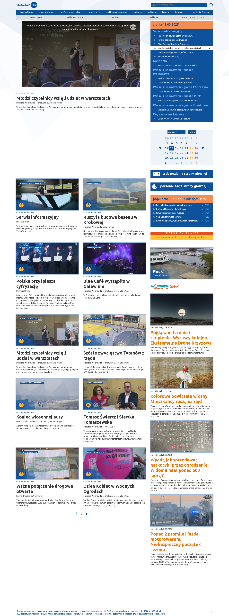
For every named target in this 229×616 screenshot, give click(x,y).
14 (186, 148)
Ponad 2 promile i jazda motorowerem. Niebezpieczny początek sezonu (175, 541)
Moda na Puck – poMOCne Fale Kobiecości (178, 100)
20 (181, 153)
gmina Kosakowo (94, 383)
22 (191, 153)
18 (172, 153)
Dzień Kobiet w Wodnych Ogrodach (108, 489)
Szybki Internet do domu (193, 17)
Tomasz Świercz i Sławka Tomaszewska (108, 419)
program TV (94, 12)
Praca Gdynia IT (114, 17)
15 (191, 148)
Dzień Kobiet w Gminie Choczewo (174, 91)
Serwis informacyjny (37, 217)
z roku (204, 199)
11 (172, 148)
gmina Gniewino (94, 247)
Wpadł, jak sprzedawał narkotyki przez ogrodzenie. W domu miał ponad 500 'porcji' (179, 467)
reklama (152, 12)
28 (186, 138)
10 (167, 148)
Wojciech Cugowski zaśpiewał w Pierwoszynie (180, 110)
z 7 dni (177, 199)
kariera (165, 12)
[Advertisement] (48, 152)
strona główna (26, 12)
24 (167, 138)
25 (172, 138)
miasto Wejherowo (28, 319)
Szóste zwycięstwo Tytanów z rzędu (113, 355)
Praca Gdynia (36, 17)
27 (181, 138)
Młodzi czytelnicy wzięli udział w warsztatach (41, 355)
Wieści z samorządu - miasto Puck (177, 96)
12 (176, 148)
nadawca (137, 12)
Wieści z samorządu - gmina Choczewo (180, 87)
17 (167, 153)
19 (176, 153)
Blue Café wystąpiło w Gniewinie (106, 284)
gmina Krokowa (94, 183)
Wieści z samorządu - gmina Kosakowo (180, 105)
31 (167, 162)
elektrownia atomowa (116, 12)
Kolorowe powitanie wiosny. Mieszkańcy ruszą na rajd (179, 399)
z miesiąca (191, 199)
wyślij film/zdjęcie (201, 12)
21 (186, 153)
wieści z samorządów (70, 12)
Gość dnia (160, 61)
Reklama (154, 17)
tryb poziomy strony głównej (185, 173)
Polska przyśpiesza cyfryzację (36, 284)
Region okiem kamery (168, 114)
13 (181, 148)
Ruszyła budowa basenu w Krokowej (110, 220)
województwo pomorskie (32, 183)
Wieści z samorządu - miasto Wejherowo (173, 72)
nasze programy (46, 12)
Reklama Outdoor (75, 17)
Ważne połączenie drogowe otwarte (44, 489)
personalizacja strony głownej (183, 186)
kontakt (179, 12)
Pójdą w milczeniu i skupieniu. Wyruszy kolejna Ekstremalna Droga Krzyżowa (181, 337)
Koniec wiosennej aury (39, 416)
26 (176, 138)
